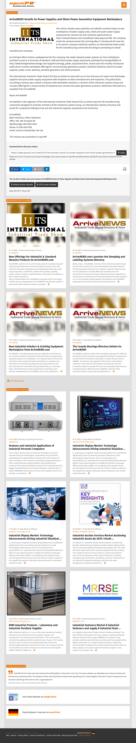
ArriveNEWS (28, 26)
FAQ (7, 735)
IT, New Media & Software (92, 340)
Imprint (13, 735)
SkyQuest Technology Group (83, 442)
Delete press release (22, 184)
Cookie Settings (84, 735)
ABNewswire (13, 442)
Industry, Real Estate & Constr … (31, 250)
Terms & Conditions (37, 735)
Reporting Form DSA (69, 735)
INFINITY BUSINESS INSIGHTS (84, 532)
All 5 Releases (15, 381)
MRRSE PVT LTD (78, 621)
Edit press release (46, 184)
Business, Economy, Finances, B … (31, 439)
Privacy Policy (23, 735)
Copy (121, 152)
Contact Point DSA (53, 735)
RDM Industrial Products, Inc (20, 621)
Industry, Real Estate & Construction (43, 23)
